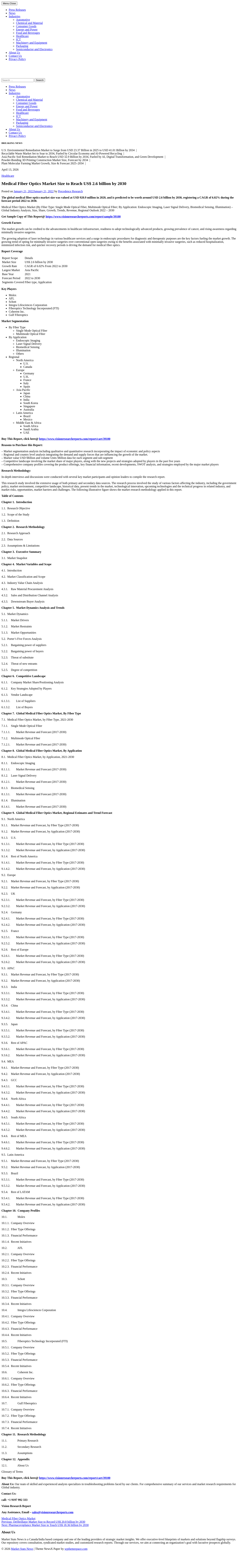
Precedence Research (70, 191)
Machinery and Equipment (31, 42)
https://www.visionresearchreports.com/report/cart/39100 (74, 438)
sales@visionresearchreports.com (52, 1512)
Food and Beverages (28, 32)
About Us (14, 52)
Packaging (22, 46)
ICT (18, 39)
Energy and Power (27, 29)
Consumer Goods (26, 26)
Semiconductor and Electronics (34, 49)
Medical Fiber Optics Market (18, 1518)
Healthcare (22, 36)
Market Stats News (22, 1548)
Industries (14, 16)
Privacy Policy (17, 59)
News (12, 13)
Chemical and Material (29, 22)
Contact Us (15, 55)
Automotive (23, 19)
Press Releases (17, 9)
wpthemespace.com (76, 1548)
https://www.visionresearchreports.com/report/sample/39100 (83, 216)
